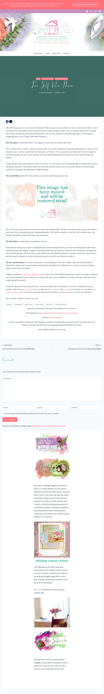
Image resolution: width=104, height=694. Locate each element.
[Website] (86, 407)
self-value (49, 304)
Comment (7, 378)
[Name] (18, 407)
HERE (39, 589)
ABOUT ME (56, 53)
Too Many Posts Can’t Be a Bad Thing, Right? (78, 347)
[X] (91, 11)
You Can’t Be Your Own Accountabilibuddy (26, 347)
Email (40, 407)
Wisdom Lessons (61, 79)
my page (67, 289)
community (18, 304)
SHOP (48, 53)
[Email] (52, 407)
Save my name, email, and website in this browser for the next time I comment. (32, 413)
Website (74, 407)
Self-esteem (39, 304)
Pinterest (16, 292)
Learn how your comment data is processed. (49, 425)
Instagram (29, 289)
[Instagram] (95, 11)
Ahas (38, 79)
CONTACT (66, 53)
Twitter (8, 292)
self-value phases (60, 304)
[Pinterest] (100, 11)
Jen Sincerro (29, 304)
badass (9, 304)
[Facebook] (87, 11)
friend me (54, 289)
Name (6, 407)
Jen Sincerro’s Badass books (31, 274)
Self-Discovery (47, 79)
